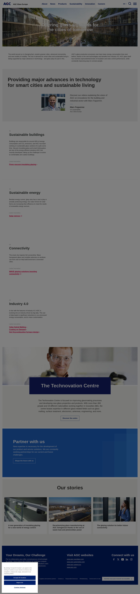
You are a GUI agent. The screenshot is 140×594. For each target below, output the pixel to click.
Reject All (20, 582)
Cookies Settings (19, 587)
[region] (20, 577)
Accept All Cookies (19, 577)
